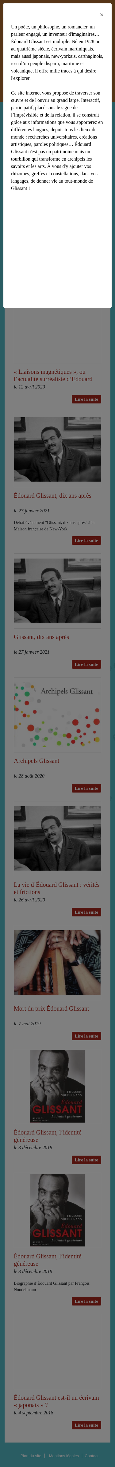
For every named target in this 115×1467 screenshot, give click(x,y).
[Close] (102, 14)
